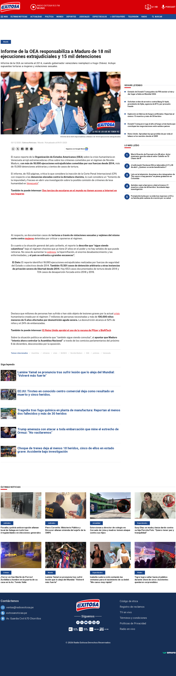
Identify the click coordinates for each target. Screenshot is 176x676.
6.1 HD (155, 7)
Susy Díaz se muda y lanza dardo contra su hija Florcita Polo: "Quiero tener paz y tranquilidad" (154, 530)
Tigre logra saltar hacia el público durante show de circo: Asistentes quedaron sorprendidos (151, 579)
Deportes (71, 17)
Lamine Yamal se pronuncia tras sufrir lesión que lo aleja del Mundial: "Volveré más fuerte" (65, 373)
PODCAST (170, 7)
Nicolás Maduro (76, 353)
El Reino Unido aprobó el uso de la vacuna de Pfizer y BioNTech (76, 330)
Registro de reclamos (132, 606)
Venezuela (32, 183)
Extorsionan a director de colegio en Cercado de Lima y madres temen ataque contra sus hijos (110, 530)
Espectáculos (100, 17)
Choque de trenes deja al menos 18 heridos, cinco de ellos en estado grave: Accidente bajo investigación (65, 449)
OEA (87, 353)
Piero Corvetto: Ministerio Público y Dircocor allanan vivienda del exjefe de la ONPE (65, 530)
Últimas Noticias (18, 17)
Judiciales (84, 17)
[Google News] (94, 622)
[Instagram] (90, 622)
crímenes (46, 353)
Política (49, 17)
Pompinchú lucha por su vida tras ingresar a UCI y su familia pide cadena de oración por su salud (152, 197)
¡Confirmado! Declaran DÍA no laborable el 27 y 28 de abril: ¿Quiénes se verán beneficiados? (152, 166)
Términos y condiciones (133, 617)
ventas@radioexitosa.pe (20, 607)
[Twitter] (82, 622)
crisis (117, 313)
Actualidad (36, 17)
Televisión (133, 17)
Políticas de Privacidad (133, 623)
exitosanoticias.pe (16, 612)
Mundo (60, 17)
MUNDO (64, 353)
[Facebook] (78, 622)
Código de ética (129, 601)
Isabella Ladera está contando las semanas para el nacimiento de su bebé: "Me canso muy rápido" (109, 579)
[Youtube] (86, 622)
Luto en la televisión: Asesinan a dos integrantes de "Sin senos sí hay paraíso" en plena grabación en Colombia (153, 176)
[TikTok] (98, 622)
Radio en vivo (127, 629)
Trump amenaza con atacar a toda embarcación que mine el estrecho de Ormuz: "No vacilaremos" (68, 430)
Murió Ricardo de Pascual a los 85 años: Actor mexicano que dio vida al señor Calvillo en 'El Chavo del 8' (151, 156)
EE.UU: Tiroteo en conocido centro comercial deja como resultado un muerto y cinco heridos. (65, 392)
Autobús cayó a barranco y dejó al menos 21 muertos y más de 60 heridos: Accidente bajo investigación (150, 187)
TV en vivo (126, 612)
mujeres (29, 238)
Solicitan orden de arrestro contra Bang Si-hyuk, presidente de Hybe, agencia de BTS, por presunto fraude (149, 104)
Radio (144, 17)
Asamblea (35, 353)
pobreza (51, 252)
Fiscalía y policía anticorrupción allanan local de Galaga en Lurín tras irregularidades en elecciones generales (21, 530)
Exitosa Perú (118, 17)
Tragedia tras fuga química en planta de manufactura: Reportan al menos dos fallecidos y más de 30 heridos (68, 411)
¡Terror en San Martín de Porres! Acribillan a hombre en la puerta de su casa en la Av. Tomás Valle (19, 579)
